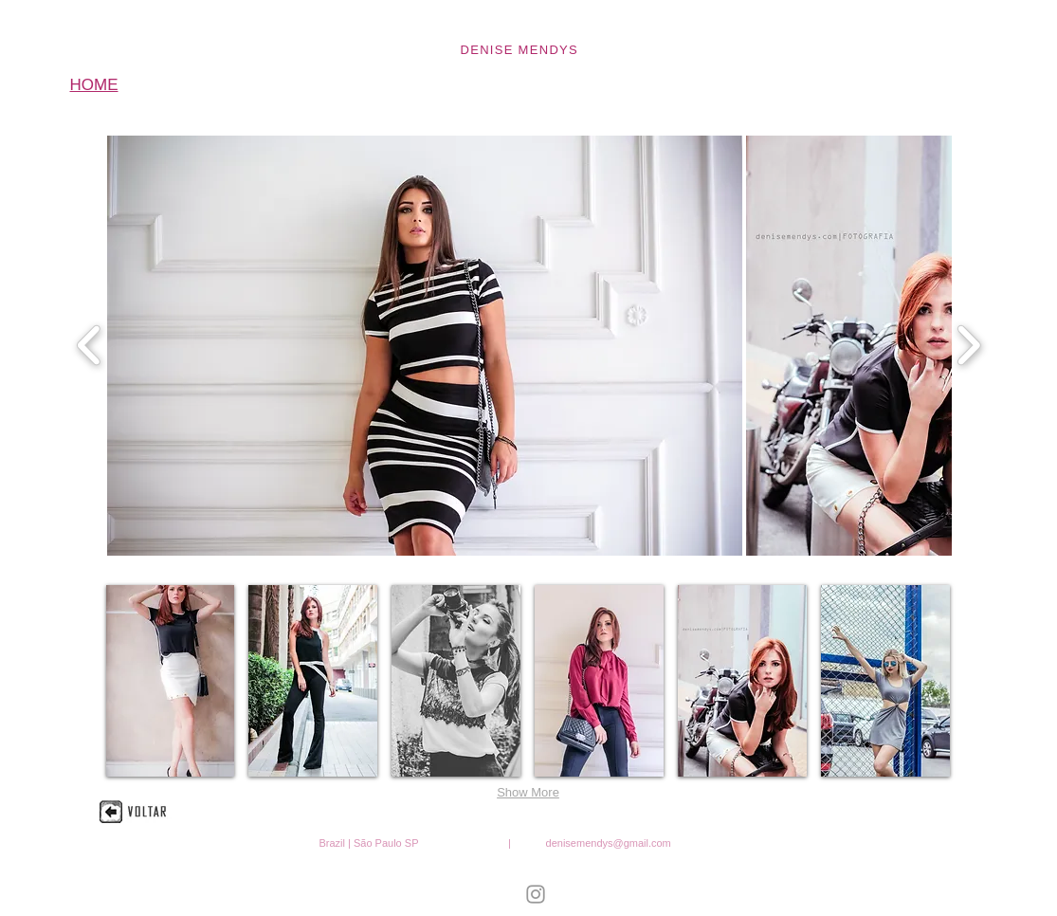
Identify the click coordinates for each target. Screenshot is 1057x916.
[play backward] (89, 345)
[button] (424, 346)
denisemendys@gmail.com (608, 843)
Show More (528, 792)
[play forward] (968, 345)
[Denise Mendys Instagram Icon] (535, 894)
